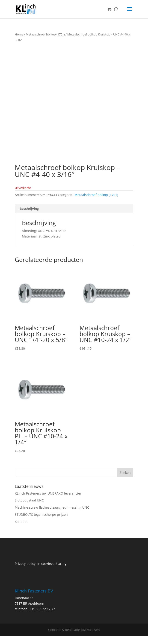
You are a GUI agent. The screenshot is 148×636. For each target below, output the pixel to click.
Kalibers (21, 521)
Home (19, 34)
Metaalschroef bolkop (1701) (45, 34)
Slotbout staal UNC (29, 500)
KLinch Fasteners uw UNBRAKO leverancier (48, 493)
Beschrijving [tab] (29, 208)
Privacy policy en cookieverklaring (40, 563)
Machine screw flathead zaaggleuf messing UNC (52, 507)
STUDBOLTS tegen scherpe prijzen (41, 514)
